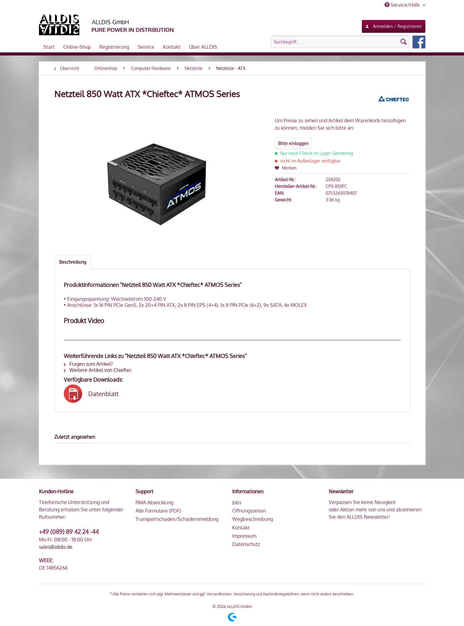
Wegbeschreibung (252, 519)
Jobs (236, 502)
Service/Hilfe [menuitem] (403, 5)
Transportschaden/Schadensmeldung (177, 519)
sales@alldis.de (55, 547)
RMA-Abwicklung (154, 502)
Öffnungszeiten (249, 511)
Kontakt (241, 528)
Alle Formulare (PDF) (158, 511)
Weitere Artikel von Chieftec (98, 370)
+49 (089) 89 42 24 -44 (69, 531)
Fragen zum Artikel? (88, 364)
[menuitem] (348, 42)
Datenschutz (246, 544)
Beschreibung (72, 262)
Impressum (244, 536)
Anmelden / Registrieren (394, 25)
